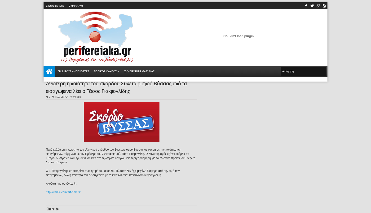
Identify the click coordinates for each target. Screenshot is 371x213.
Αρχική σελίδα (49, 71)
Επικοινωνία (76, 5)
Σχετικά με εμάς (55, 5)
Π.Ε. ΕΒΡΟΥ (62, 97)
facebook (306, 5)
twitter (312, 5)
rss (324, 5)
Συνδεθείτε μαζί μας (139, 71)
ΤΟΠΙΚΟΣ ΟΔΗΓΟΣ (105, 71)
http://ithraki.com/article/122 (63, 192)
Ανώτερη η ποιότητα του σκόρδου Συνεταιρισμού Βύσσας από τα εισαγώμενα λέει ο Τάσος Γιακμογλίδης (116, 86)
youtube (318, 5)
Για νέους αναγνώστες (73, 71)
